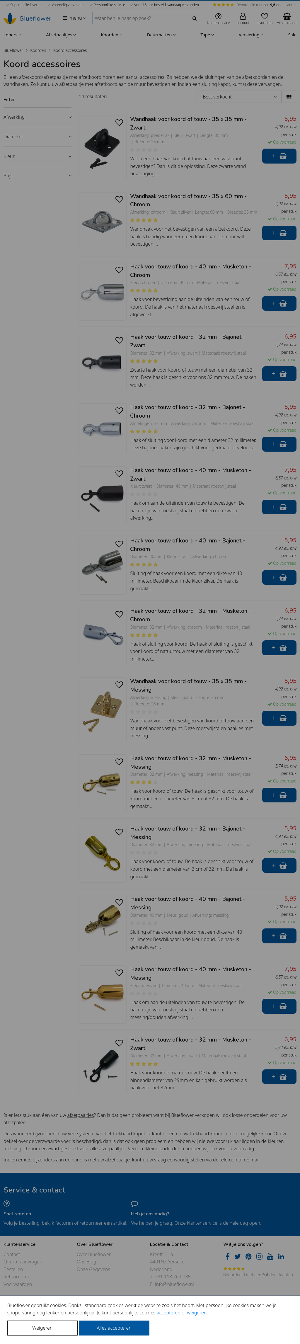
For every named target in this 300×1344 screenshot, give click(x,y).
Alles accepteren (114, 1328)
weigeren (197, 1312)
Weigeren (42, 1328)
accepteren (168, 1312)
